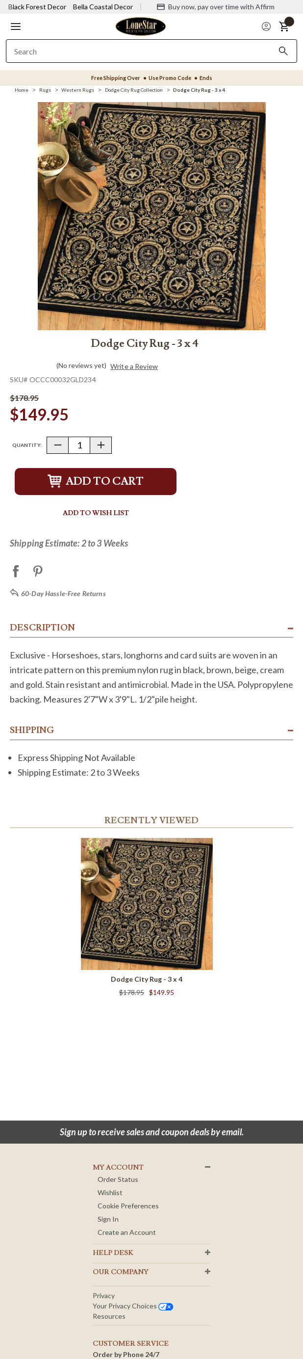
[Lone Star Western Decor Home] (141, 26)
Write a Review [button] (134, 366)
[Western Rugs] (77, 90)
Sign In (108, 1219)
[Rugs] (45, 90)
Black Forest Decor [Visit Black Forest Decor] (37, 6)
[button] (15, 26)
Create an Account (127, 1232)
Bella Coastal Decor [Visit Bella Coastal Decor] (103, 6)
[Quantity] (79, 445)
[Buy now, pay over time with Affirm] (215, 7)
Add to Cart (96, 481)
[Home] (21, 90)
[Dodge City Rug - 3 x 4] (199, 90)
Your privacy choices (133, 1306)
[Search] (283, 51)
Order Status (118, 1179)
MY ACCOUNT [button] (118, 1167)
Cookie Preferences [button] (128, 1206)
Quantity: (27, 445)
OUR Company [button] (121, 1272)
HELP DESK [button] (113, 1253)
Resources (109, 1316)
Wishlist (110, 1192)
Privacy (104, 1295)
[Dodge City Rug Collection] (134, 90)
